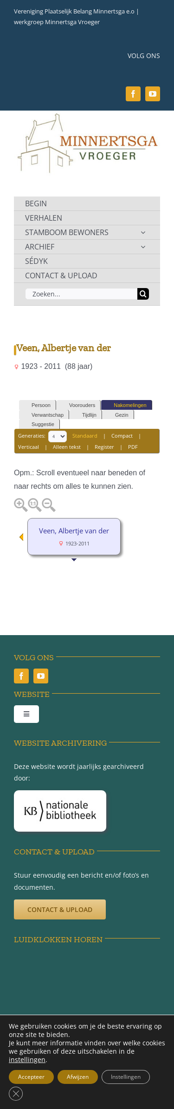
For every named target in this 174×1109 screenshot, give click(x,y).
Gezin (118, 415)
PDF (133, 446)
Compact (122, 435)
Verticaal (28, 446)
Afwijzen (78, 1077)
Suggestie (38, 424)
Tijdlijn (85, 415)
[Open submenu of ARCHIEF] (143, 247)
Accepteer (31, 1077)
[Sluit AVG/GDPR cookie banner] (16, 1094)
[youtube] (152, 93)
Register (104, 446)
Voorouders (78, 405)
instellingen (27, 1060)
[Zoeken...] (81, 294)
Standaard (84, 435)
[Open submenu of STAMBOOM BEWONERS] (143, 232)
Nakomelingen (125, 405)
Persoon (37, 405)
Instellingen (126, 1077)
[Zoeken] (143, 294)
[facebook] (133, 93)
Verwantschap (43, 415)
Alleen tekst (67, 446)
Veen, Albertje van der (74, 530)
